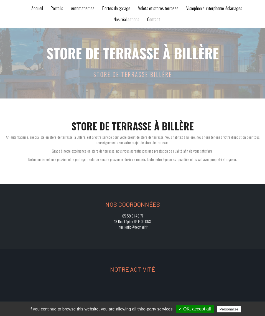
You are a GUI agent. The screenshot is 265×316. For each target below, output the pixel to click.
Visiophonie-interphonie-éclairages (214, 8)
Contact (153, 19)
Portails (57, 8)
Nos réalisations (126, 19)
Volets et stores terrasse (158, 8)
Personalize (229, 309)
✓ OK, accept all (195, 309)
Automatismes (83, 8)
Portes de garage (116, 8)
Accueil (37, 8)
